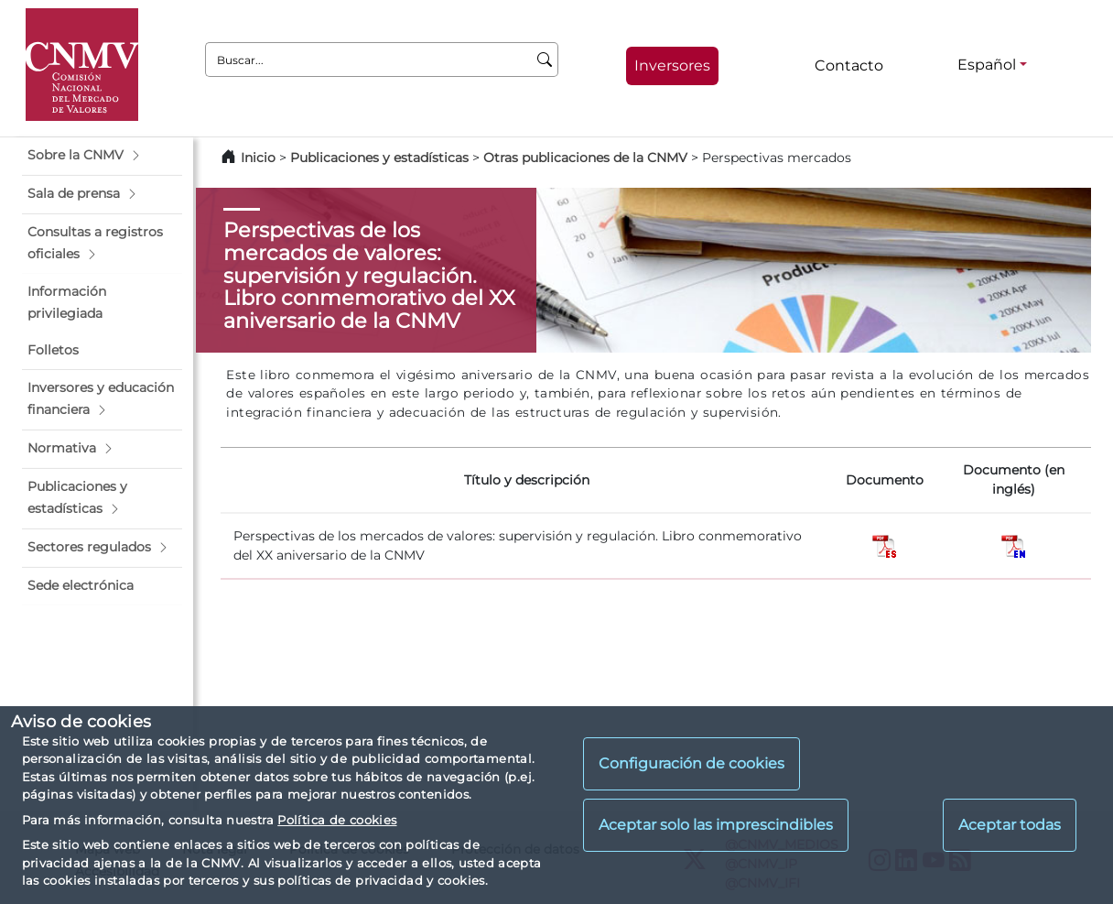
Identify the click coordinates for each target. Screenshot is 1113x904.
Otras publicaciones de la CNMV (585, 157)
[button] (102, 155)
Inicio (258, 157)
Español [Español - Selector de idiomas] (986, 64)
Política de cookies (336, 819)
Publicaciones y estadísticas (379, 157)
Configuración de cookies (691, 763)
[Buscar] (545, 59)
